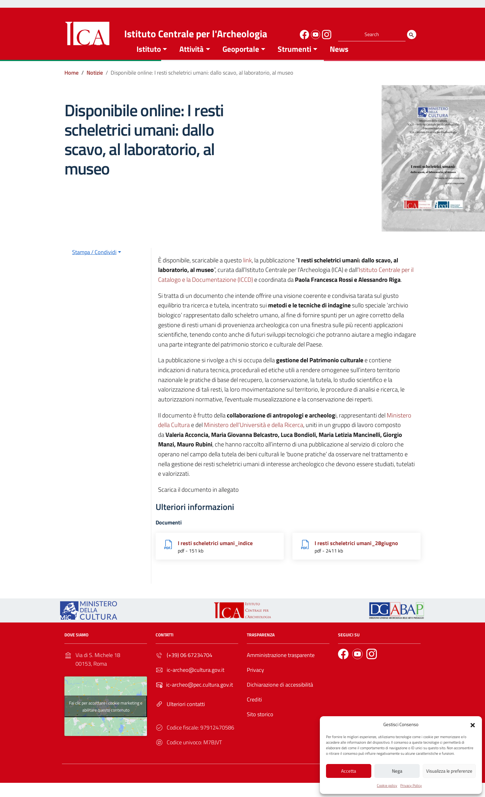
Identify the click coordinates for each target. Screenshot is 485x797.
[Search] (411, 34)
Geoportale (240, 58)
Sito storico (260, 724)
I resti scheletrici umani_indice (215, 552)
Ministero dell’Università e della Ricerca (253, 434)
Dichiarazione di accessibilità (280, 694)
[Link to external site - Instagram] (325, 33)
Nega (397, 770)
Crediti (254, 709)
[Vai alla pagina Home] (71, 82)
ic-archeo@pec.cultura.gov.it (199, 694)
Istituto (149, 58)
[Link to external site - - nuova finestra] (396, 619)
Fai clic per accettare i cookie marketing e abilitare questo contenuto (105, 715)
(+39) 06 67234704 (189, 664)
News (339, 58)
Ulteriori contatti (186, 713)
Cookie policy (387, 785)
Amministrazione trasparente (281, 664)
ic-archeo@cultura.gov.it (195, 679)
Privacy (255, 679)
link (247, 269)
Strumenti (294, 58)
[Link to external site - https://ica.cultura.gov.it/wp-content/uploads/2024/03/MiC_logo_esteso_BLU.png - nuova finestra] (88, 619)
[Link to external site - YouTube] (314, 33)
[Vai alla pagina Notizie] (95, 82)
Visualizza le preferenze (449, 770)
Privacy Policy (411, 785)
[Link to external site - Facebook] (303, 33)
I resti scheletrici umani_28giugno (356, 552)
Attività (191, 58)
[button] (473, 724)
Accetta (348, 770)
